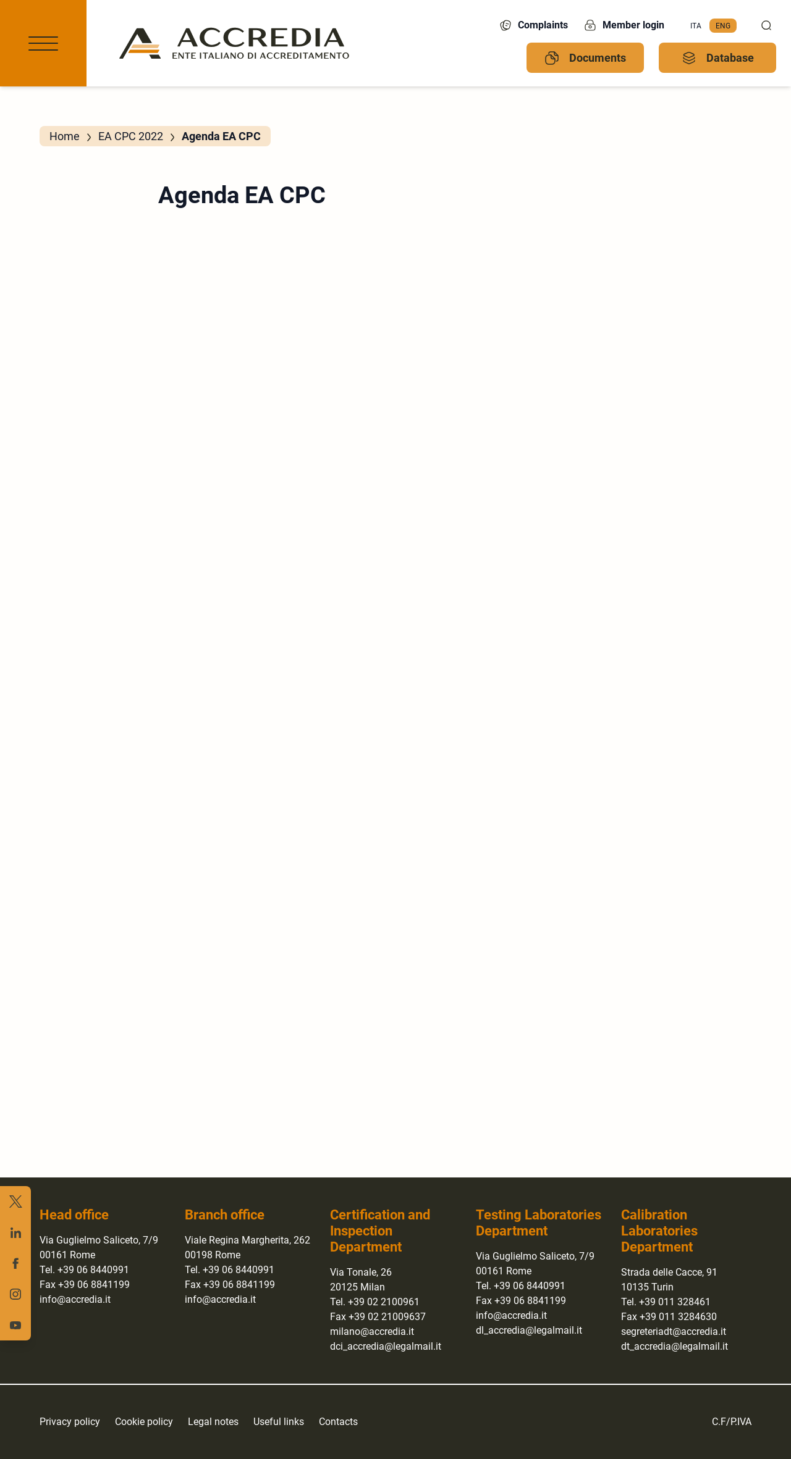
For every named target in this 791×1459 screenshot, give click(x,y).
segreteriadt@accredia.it (673, 1331)
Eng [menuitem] (723, 25)
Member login (623, 25)
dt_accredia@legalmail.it (674, 1346)
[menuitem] (696, 26)
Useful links (278, 1422)
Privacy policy (70, 1422)
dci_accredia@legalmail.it (385, 1346)
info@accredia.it (75, 1299)
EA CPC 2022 (130, 136)
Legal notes (213, 1422)
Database (718, 58)
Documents (585, 58)
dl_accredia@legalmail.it (529, 1330)
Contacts (338, 1422)
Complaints (533, 25)
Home (64, 136)
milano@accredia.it (372, 1331)
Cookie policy (144, 1422)
